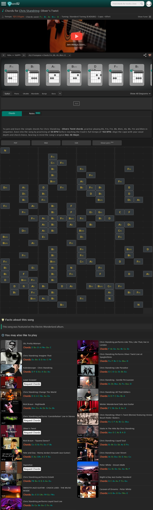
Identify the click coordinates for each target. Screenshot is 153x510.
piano (16, 94)
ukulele (26, 94)
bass (54, 94)
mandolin (35, 94)
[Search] (141, 3)
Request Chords (32, 384)
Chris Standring (29, 10)
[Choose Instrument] (60, 93)
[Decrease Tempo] (3, 55)
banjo (44, 94)
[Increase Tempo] (24, 55)
